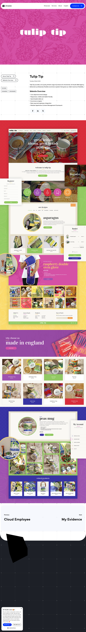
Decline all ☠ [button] (17, 624)
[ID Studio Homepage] (11, 6)
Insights (66, 6)
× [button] (21, 608)
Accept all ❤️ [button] (7, 624)
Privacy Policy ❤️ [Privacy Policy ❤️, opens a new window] (6, 621)
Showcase (47, 6)
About (60, 6)
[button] (12, 628)
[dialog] (12, 619)
